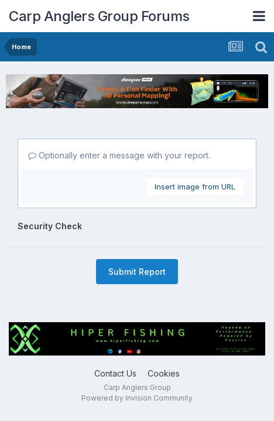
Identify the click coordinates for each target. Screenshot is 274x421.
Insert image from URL (195, 186)
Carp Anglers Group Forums (99, 16)
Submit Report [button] (137, 272)
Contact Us (115, 373)
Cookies (164, 373)
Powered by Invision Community (137, 398)
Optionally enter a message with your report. (119, 155)
